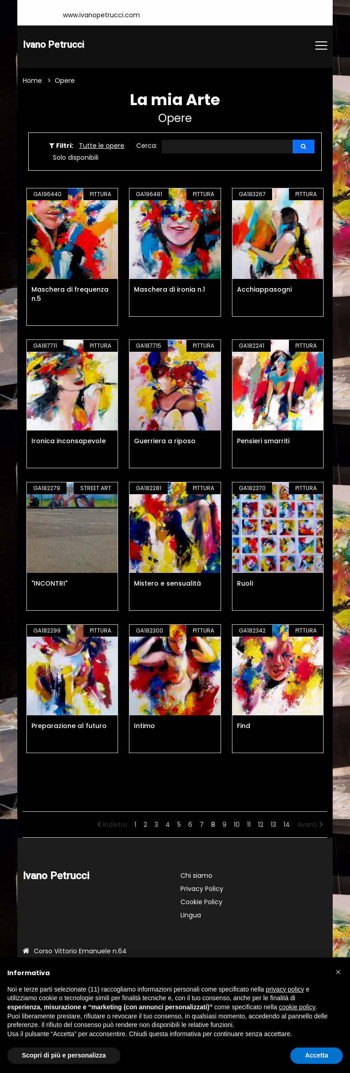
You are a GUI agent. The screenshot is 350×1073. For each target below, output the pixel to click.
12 (260, 825)
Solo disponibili (75, 158)
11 (249, 825)
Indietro (112, 825)
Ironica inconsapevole (68, 441)
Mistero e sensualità (167, 584)
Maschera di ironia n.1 (169, 290)
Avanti (310, 825)
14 (286, 825)
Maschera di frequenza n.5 (69, 295)
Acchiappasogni (264, 290)
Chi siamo (196, 876)
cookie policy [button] (297, 1007)
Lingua (190, 916)
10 (237, 825)
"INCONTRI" (49, 584)
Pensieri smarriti (263, 441)
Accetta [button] (316, 1055)
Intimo (144, 726)
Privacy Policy (201, 889)
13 (273, 825)
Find (243, 726)
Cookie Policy (201, 902)
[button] (338, 972)
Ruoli (245, 584)
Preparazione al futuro (69, 726)
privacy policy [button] (285, 989)
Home (32, 81)
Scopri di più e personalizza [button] (64, 1055)
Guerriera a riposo (165, 441)
